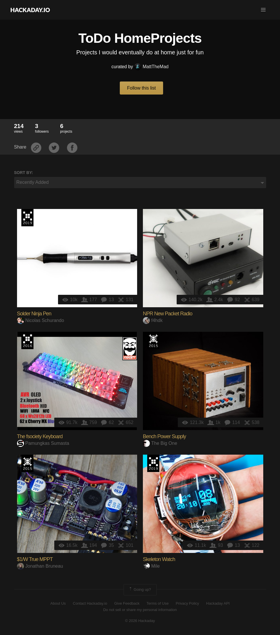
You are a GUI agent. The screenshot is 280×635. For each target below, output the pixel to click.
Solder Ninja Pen (34, 313)
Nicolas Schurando (40, 320)
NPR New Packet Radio (167, 313)
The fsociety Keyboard (40, 436)
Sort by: (23, 172)
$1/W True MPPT (35, 559)
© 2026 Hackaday (140, 621)
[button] (263, 10)
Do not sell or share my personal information (140, 610)
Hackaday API (218, 603)
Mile (151, 566)
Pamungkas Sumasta (43, 443)
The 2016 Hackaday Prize (27, 340)
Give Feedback (126, 603)
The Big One (160, 443)
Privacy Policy (187, 603)
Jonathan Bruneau (40, 566)
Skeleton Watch (159, 559)
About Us (58, 603)
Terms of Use (158, 603)
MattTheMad (151, 66)
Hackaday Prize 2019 (27, 217)
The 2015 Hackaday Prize (153, 340)
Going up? (139, 589)
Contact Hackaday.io (90, 603)
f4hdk (153, 320)
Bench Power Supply (164, 436)
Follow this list (141, 88)
